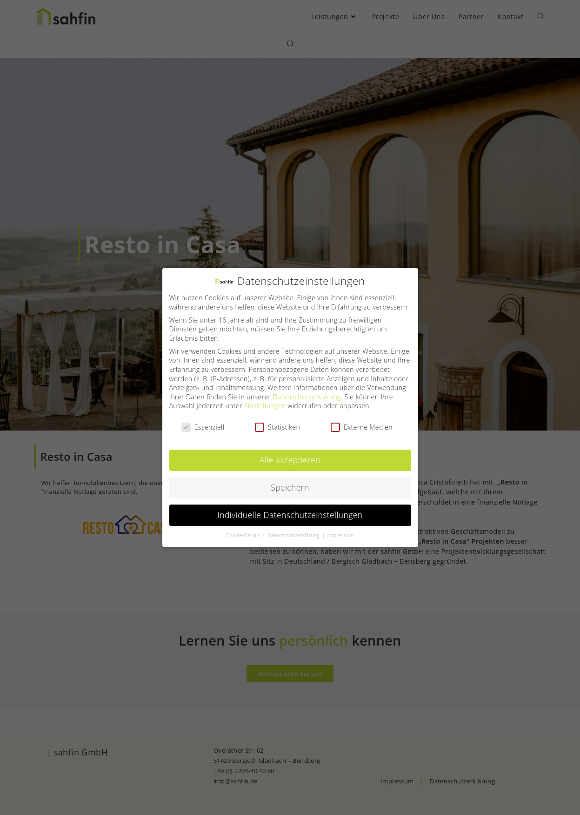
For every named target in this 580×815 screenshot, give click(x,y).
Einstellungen (265, 402)
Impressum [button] (340, 531)
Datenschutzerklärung (307, 393)
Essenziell (202, 423)
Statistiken (277, 423)
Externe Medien (362, 423)
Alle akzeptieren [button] (290, 456)
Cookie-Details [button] (243, 531)
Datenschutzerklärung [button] (294, 531)
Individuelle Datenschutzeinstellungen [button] (290, 511)
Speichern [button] (290, 483)
